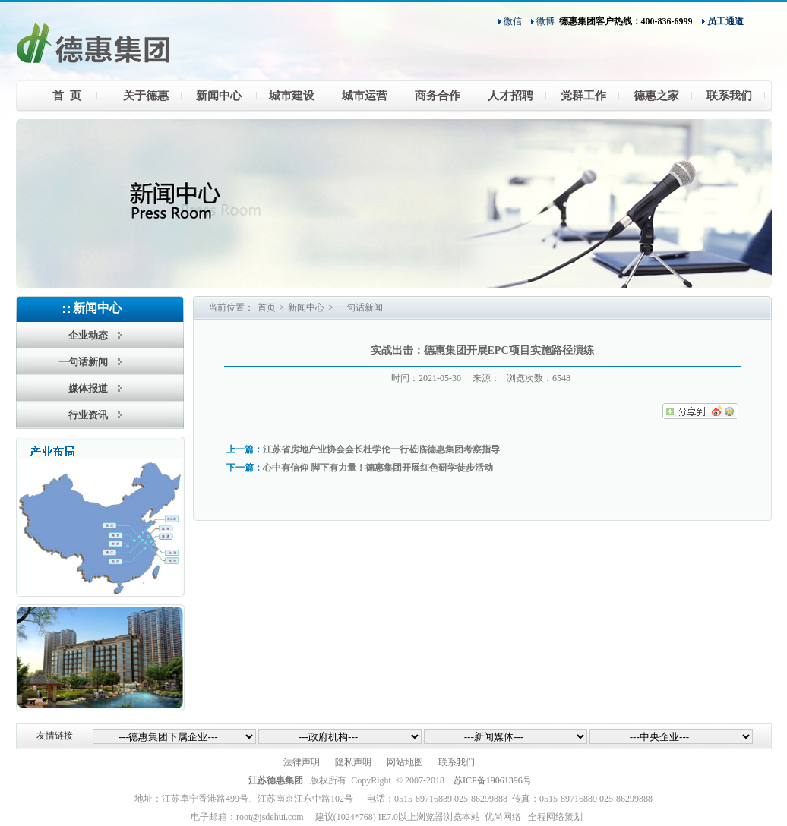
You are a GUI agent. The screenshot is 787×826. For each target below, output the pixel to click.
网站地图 (405, 762)
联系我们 (456, 762)
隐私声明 (353, 762)
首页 (267, 307)
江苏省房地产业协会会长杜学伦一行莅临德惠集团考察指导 (381, 449)
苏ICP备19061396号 (493, 780)
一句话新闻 (360, 307)
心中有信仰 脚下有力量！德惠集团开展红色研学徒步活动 (378, 467)
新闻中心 (306, 307)
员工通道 (725, 21)
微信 (513, 21)
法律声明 (301, 762)
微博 (545, 21)
